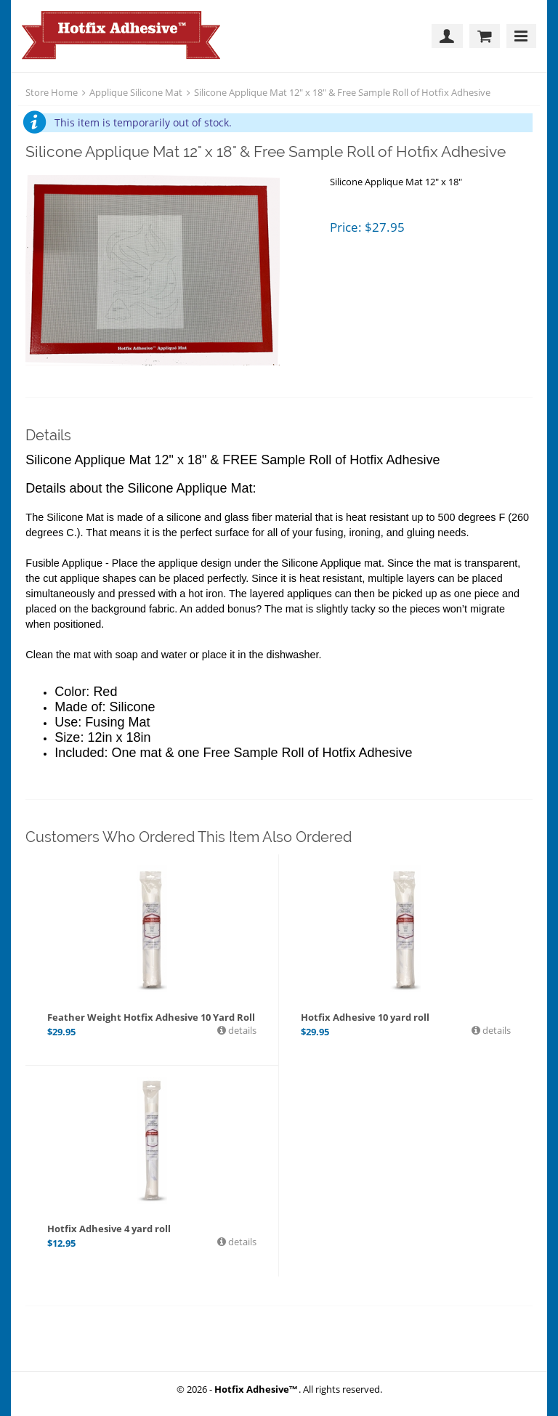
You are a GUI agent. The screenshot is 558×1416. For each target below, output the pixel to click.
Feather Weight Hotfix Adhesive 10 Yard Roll (151, 1017)
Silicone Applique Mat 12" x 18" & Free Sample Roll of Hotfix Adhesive (342, 92)
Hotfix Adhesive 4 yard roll (109, 1228)
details (241, 1030)
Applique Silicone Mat (135, 92)
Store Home (51, 92)
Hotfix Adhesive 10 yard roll (365, 1017)
